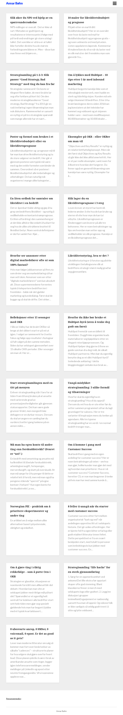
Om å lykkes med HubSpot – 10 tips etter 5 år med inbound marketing (88, 79)
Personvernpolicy (13, 698)
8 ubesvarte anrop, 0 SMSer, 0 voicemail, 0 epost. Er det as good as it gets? (32, 633)
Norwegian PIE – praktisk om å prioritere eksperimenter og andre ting (30, 511)
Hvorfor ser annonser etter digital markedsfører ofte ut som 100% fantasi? (32, 260)
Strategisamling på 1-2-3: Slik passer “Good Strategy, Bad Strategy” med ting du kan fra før (32, 79)
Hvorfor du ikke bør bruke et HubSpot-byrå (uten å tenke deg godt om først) (89, 322)
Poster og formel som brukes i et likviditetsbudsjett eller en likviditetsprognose (31, 141)
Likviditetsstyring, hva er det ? (88, 255)
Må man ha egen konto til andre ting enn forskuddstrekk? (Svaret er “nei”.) (32, 449)
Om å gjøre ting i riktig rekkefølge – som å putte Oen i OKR (30, 572)
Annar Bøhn (14, 3)
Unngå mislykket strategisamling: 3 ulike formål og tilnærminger (88, 387)
